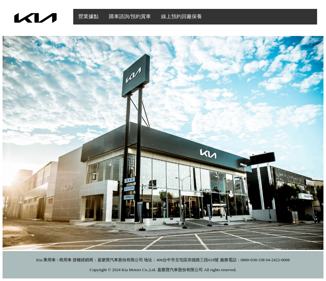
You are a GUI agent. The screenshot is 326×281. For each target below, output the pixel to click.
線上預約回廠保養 (181, 16)
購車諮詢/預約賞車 (130, 16)
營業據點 (88, 16)
